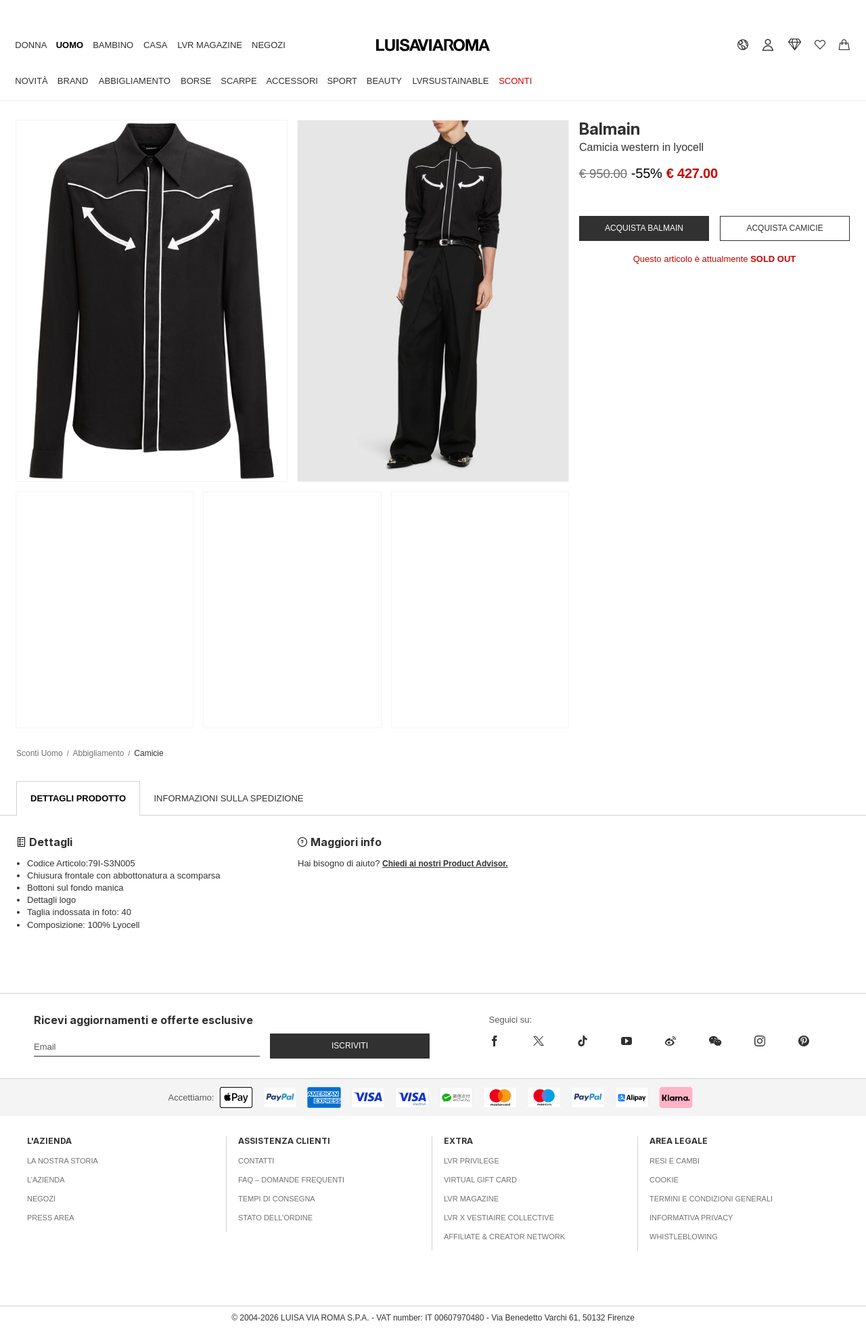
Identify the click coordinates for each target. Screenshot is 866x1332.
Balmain (609, 129)
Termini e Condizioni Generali (711, 1199)
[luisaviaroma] (433, 45)
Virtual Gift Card (480, 1180)
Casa (155, 45)
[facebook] (503, 1041)
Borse (196, 81)
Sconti (515, 81)
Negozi (269, 45)
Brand (73, 81)
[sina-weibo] (670, 1041)
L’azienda (46, 1180)
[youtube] (626, 1041)
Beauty (384, 81)
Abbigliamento (134, 81)
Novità (31, 81)
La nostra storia (62, 1161)
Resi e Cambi (675, 1161)
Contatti (256, 1161)
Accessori (292, 81)
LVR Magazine (209, 45)
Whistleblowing (684, 1237)
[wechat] (714, 1041)
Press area (50, 1218)
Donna (31, 45)
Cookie (664, 1180)
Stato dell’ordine (275, 1218)
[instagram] (759, 1041)
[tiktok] (582, 1041)
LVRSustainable (450, 81)
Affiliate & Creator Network (504, 1237)
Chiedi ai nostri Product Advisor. (445, 864)
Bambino (113, 45)
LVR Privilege (471, 1161)
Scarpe (238, 81)
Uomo (69, 45)
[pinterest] (803, 1041)
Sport (342, 81)
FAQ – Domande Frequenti (291, 1180)
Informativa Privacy (691, 1218)
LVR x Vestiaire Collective (499, 1218)
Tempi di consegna (276, 1199)
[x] (538, 1041)
